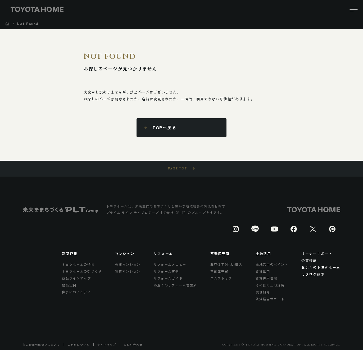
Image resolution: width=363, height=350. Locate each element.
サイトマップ (106, 344)
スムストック (221, 278)
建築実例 (69, 285)
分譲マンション (127, 264)
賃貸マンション (127, 271)
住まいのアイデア (76, 292)
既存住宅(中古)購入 (226, 264)
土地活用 (263, 253)
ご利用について (78, 344)
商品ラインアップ (76, 278)
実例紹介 (263, 292)
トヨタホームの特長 (78, 264)
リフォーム (163, 253)
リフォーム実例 (166, 271)
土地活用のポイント (272, 264)
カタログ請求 (313, 274)
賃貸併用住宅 (266, 278)
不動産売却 (219, 271)
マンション (124, 253)
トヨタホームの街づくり (82, 271)
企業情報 (309, 260)
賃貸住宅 (263, 271)
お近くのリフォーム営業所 (175, 285)
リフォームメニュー (170, 264)
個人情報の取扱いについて (41, 344)
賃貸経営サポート (270, 299)
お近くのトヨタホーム (320, 267)
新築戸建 (70, 253)
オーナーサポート (317, 253)
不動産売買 (220, 253)
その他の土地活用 (270, 285)
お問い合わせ (133, 344)
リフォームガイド (168, 278)
